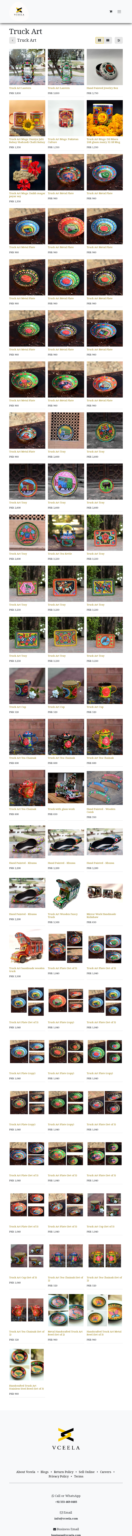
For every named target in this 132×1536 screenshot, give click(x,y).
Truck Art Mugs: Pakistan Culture (63, 140)
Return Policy (63, 1472)
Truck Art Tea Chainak (22, 757)
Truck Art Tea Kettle (60, 553)
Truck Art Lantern (20, 88)
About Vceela (25, 1472)
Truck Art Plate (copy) (61, 1022)
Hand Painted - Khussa (23, 862)
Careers (105, 1472)
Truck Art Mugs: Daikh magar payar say (27, 194)
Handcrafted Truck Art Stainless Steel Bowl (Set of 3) (26, 1387)
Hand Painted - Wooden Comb (101, 810)
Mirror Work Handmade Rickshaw (101, 915)
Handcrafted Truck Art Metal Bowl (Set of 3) (104, 1333)
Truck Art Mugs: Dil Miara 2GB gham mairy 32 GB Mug (103, 140)
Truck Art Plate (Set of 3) (62, 968)
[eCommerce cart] (110, 11)
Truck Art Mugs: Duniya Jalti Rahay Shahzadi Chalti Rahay (27, 140)
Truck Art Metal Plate (61, 193)
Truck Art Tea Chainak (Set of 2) (65, 1279)
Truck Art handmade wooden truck (27, 969)
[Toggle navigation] (119, 11)
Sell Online (87, 1472)
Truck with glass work (61, 808)
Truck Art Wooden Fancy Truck (63, 915)
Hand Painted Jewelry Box (102, 88)
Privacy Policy (59, 1476)
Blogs (45, 1472)
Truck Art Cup (17, 706)
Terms (78, 1476)
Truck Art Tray (57, 451)
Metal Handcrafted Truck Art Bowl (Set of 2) (65, 1333)
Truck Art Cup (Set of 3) (100, 1226)
